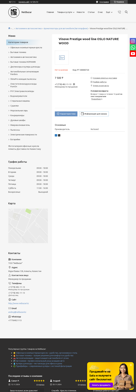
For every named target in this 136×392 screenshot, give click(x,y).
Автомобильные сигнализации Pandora (24, 72)
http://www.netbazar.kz (18, 303)
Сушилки (14, 106)
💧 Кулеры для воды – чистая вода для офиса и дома (37, 363)
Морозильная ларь (19, 110)
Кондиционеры (17, 115)
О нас (100, 12)
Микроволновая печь (20, 125)
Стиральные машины (20, 101)
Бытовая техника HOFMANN (23, 62)
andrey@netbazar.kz (17, 312)
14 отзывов (104, 2)
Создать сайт (24, 2)
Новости (81, 12)
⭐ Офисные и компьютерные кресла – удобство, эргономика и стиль (45, 353)
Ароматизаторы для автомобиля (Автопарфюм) (66, 28)
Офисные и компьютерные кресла (26, 47)
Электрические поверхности (23, 135)
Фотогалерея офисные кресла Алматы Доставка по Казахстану (24, 147)
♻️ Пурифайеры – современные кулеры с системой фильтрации (42, 366)
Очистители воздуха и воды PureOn (23, 85)
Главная (50, 12)
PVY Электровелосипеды (22, 91)
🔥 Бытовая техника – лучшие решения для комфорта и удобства (43, 355)
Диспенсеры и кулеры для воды (25, 67)
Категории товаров (18, 42)
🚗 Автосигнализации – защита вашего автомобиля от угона (41, 358)
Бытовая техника (18, 52)
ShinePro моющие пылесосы (23, 79)
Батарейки (15, 139)
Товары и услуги (64, 12)
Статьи (91, 12)
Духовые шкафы (17, 120)
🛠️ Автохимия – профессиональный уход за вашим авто (39, 361)
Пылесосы (15, 130)
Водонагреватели (18, 96)
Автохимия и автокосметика (29, 28)
